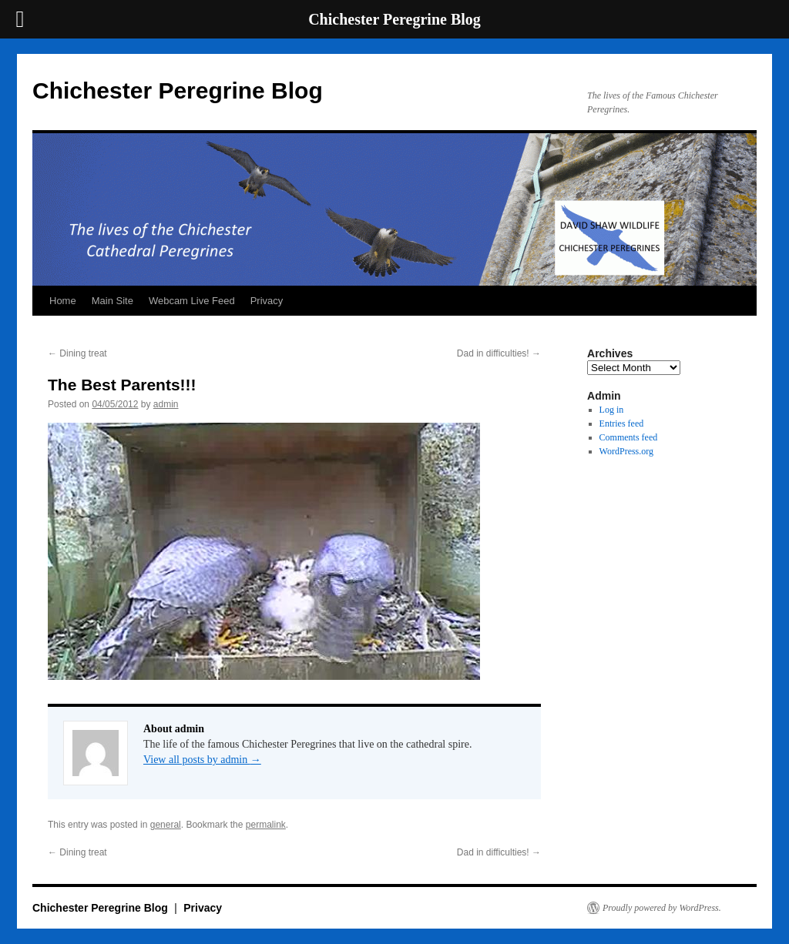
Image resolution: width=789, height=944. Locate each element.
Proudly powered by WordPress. (662, 907)
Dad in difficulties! (499, 353)
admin (166, 404)
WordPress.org (626, 451)
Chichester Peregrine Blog (177, 90)
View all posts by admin (202, 759)
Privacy (267, 300)
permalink (266, 824)
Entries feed (621, 423)
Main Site (112, 300)
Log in (611, 409)
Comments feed (628, 437)
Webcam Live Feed (192, 300)
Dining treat (77, 353)
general (165, 824)
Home (62, 300)
